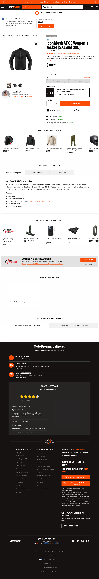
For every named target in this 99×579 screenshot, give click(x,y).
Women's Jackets (23, 36)
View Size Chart (85, 78)
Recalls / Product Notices (44, 474)
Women (11, 36)
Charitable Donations (22, 471)
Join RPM (18, 368)
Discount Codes (21, 477)
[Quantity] (52, 103)
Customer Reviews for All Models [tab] (25, 325)
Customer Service (45, 448)
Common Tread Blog (22, 487)
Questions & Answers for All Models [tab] (73, 325)
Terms (72, 504)
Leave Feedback (70, 524)
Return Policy (40, 455)
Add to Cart (75, 103)
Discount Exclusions (43, 487)
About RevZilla (23, 448)
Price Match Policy (42, 461)
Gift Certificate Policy (43, 465)
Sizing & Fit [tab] (62, 172)
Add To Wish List (57, 110)
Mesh (35, 36)
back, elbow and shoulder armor (41, 201)
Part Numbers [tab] (37, 172)
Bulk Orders (40, 480)
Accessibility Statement (49, 570)
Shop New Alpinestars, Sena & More (59, 2)
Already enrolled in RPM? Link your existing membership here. (42, 264)
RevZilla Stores (20, 480)
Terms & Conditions (49, 566)
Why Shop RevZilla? (22, 457)
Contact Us (40, 451)
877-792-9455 (18, 97)
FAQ (37, 484)
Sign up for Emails (77, 475)
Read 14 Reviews (62, 54)
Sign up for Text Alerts (77, 482)
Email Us (29, 97)
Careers (18, 467)
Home (3, 36)
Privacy (78, 504)
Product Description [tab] (13, 172)
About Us (19, 461)
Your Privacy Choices (50, 558)
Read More (50, 61)
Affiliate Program (21, 464)
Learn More (88, 264)
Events (18, 484)
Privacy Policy (49, 562)
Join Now (88, 260)
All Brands (19, 490)
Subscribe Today (20, 378)
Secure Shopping (49, 554)
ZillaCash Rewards (21, 474)
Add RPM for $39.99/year (66, 95)
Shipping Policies (41, 458)
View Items (46, 26)
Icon (48, 40)
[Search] (62, 7)
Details (68, 92)
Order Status (40, 477)
